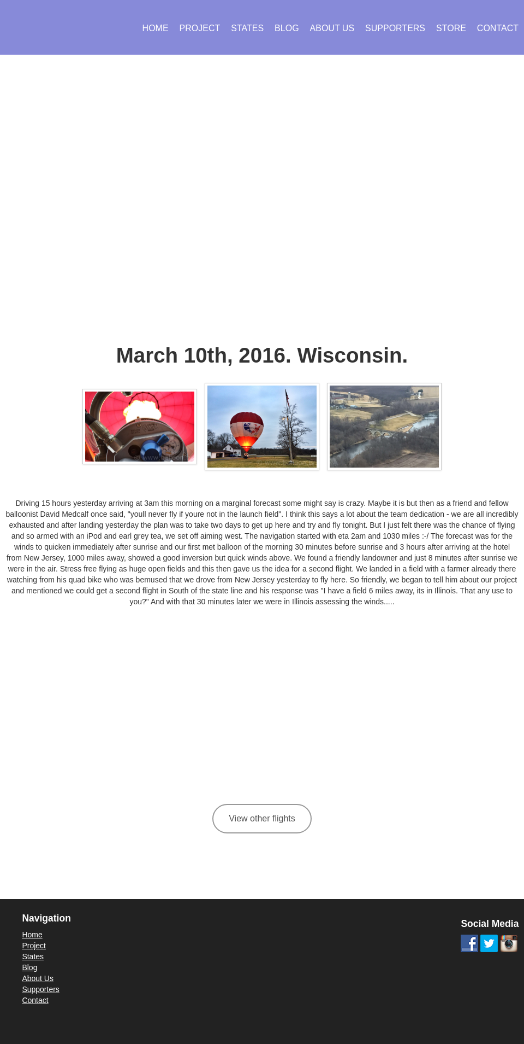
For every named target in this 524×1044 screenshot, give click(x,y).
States (247, 28)
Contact (498, 28)
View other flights (262, 818)
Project (200, 28)
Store (451, 28)
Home (155, 28)
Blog (287, 28)
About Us (332, 28)
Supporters (395, 28)
